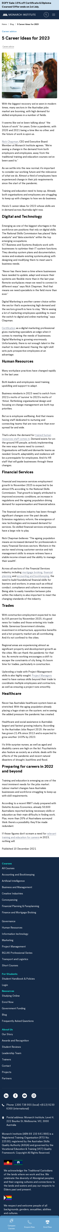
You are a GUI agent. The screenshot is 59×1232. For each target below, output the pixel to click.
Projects (6, 1072)
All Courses (8, 868)
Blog (12, 24)
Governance (8, 921)
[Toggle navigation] (53, 14)
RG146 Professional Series (17, 953)
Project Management (14, 946)
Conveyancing (9, 900)
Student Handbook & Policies (18, 979)
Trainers (6, 1059)
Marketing (7, 940)
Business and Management (17, 887)
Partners (7, 1078)
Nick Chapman (10, 142)
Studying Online (11, 996)
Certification (8, 328)
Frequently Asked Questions (18, 1021)
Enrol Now (8, 1002)
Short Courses (10, 965)
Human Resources (12, 928)
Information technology (15, 934)
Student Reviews (11, 1047)
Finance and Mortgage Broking (19, 912)
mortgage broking (32, 572)
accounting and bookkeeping (33, 576)
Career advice (9, 31)
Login (5, 985)
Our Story (7, 1034)
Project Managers (42, 675)
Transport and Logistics (15, 959)
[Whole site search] (46, 14)
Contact (6, 1066)
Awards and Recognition (15, 1041)
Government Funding (13, 1008)
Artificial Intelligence (13, 881)
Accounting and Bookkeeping (18, 875)
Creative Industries (12, 893)
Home (4, 24)
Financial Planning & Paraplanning (20, 906)
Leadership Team (11, 1053)
